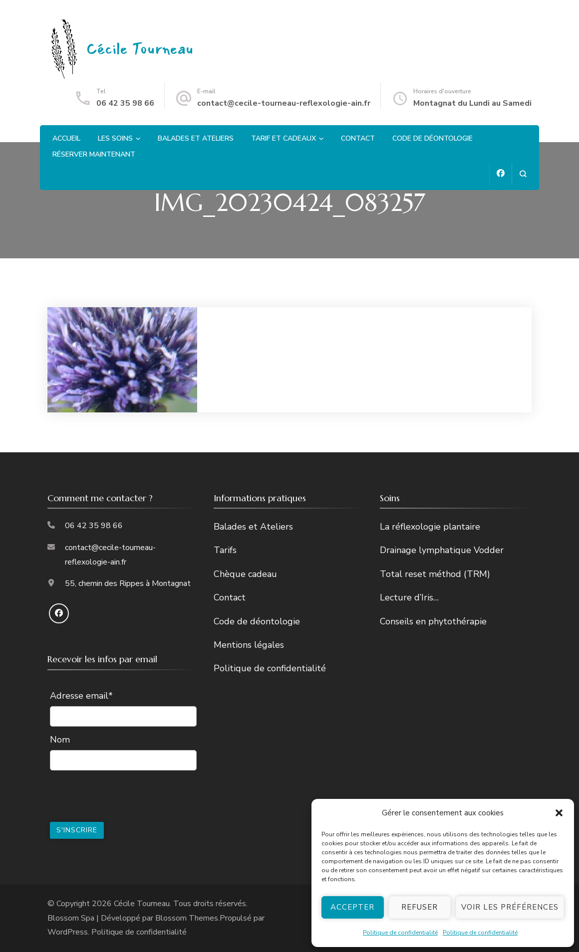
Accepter (352, 907)
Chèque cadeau (245, 574)
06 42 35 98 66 (125, 103)
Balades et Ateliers (196, 138)
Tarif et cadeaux (283, 138)
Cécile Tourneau (140, 49)
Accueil (66, 138)
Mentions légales (249, 645)
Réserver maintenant (93, 154)
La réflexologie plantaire (430, 527)
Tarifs (225, 550)
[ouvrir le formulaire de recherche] (523, 174)
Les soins (115, 138)
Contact (358, 138)
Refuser (419, 907)
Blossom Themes (186, 918)
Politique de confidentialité (400, 933)
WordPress (67, 932)
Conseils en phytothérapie (433, 621)
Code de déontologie (432, 138)
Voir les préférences (510, 907)
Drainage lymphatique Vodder (442, 550)
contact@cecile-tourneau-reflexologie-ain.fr (283, 103)
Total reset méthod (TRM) (435, 574)
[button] (559, 813)
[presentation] (126, 794)
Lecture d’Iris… (409, 597)
